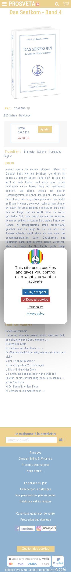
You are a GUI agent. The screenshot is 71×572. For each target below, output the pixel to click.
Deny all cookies (35, 299)
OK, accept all (35, 292)
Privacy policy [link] (35, 313)
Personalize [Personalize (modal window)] (36, 307)
